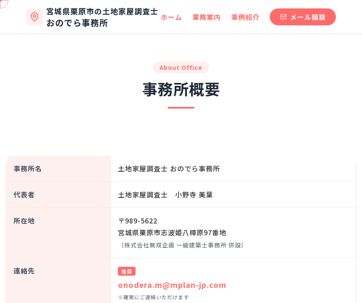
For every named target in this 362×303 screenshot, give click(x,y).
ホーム (171, 17)
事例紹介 (245, 17)
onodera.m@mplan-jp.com (172, 284)
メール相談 (303, 17)
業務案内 (206, 17)
